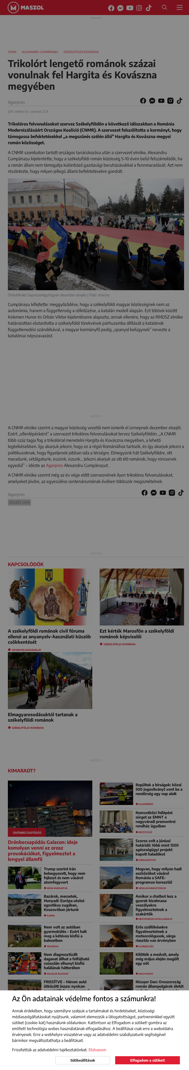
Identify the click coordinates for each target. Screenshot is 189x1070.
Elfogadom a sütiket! (147, 1060)
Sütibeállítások (82, 1060)
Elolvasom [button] (97, 1049)
